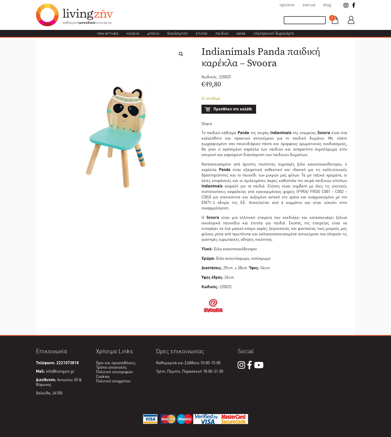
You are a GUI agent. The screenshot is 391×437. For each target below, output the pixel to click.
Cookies (103, 376)
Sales (241, 33)
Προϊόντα (287, 4)
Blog (327, 4)
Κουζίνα (132, 33)
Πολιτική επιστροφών (114, 371)
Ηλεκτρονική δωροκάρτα (274, 33)
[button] (181, 54)
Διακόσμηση (177, 33)
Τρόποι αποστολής (111, 367)
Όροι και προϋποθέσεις (116, 362)
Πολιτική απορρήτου (113, 381)
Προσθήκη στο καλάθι (232, 109)
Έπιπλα (201, 33)
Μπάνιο (153, 33)
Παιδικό (221, 33)
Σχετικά (308, 4)
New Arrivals (107, 33)
